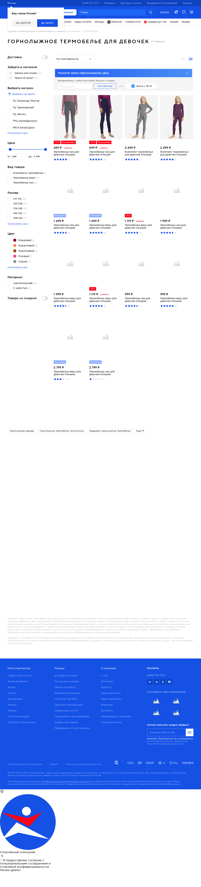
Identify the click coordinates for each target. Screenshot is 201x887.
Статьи (12, 693)
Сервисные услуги (66, 710)
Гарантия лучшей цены (68, 704)
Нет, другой (23, 23)
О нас (104, 675)
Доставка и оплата (65, 675)
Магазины (107, 681)
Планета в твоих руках (22, 722)
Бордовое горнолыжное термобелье (110, 430)
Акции (11, 687)
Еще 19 (141, 430)
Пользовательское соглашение (25, 764)
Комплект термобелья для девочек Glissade (139, 153)
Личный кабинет (18, 681)
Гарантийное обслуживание (72, 716)
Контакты (107, 710)
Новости (106, 687)
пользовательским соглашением (167, 741)
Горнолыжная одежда (22, 430)
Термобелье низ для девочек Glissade (66, 153)
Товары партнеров (66, 722)
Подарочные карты (20, 675)
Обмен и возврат (64, 687)
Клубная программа (66, 693)
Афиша (12, 704)
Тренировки (15, 699)
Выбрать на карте (21, 94)
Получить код (105, 86)
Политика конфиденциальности (83, 764)
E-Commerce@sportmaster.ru (128, 772)
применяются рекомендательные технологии (66, 781)
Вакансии (107, 704)
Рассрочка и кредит (66, 681)
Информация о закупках (116, 716)
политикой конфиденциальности (165, 743)
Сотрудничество (111, 722)
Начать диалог (10, 870)
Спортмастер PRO (65, 699)
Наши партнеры (111, 699)
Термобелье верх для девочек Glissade (102, 226)
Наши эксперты (111, 693)
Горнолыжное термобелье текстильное (62, 430)
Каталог (66, 12)
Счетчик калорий (18, 716)
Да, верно (47, 23)
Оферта (54, 764)
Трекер (12, 710)
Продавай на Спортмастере (71, 728)
